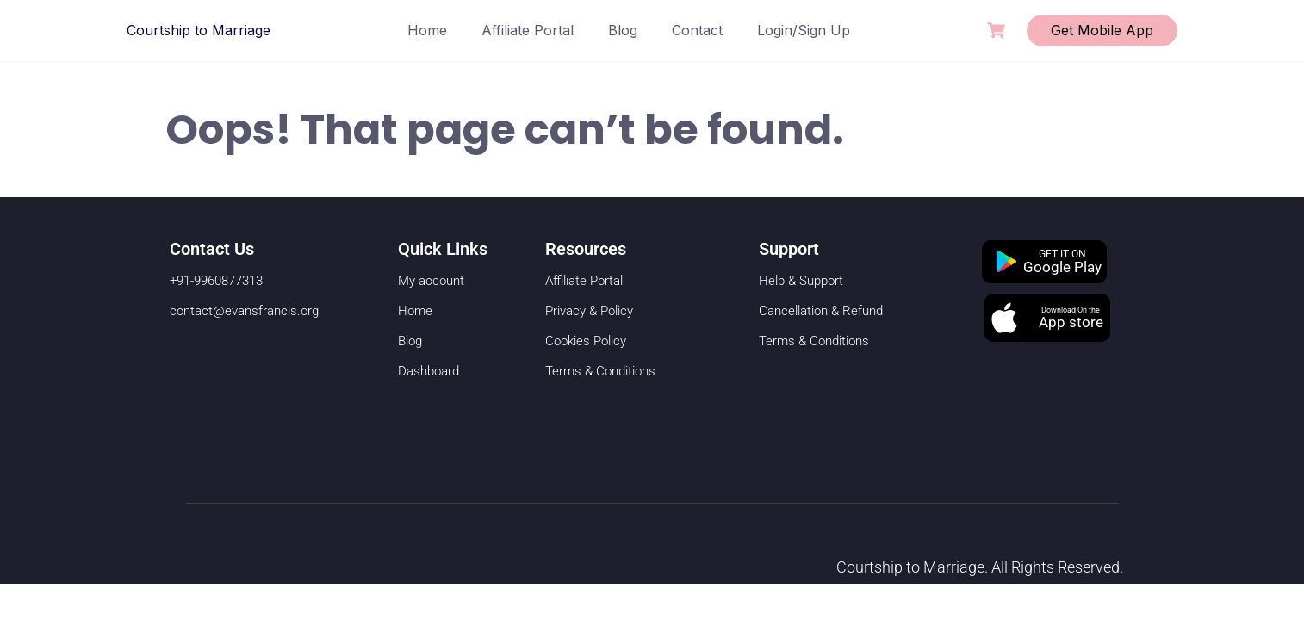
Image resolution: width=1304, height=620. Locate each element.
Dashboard (428, 371)
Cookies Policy (585, 341)
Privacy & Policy (589, 311)
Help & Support (801, 280)
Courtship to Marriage (198, 30)
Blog (622, 30)
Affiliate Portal (527, 30)
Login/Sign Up (803, 30)
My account (431, 280)
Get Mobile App (1102, 30)
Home (427, 30)
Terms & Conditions (600, 371)
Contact (697, 30)
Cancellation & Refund (821, 311)
